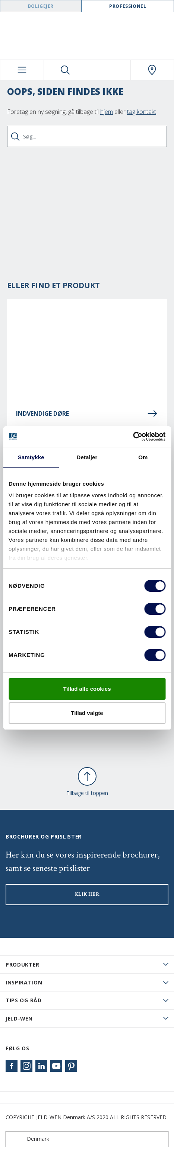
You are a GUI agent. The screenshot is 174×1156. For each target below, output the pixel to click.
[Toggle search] (66, 70)
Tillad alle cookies (87, 689)
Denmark (29, 1139)
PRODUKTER (22, 964)
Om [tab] (143, 457)
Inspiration (24, 982)
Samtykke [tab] (31, 457)
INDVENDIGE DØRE (87, 413)
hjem (106, 112)
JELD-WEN (19, 1018)
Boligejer (41, 6)
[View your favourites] (109, 70)
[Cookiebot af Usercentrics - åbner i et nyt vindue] (132, 436)
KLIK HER (87, 894)
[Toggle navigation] (22, 70)
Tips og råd (24, 1000)
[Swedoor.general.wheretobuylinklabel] (152, 70)
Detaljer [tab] (87, 457)
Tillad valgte (87, 713)
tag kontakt (141, 112)
